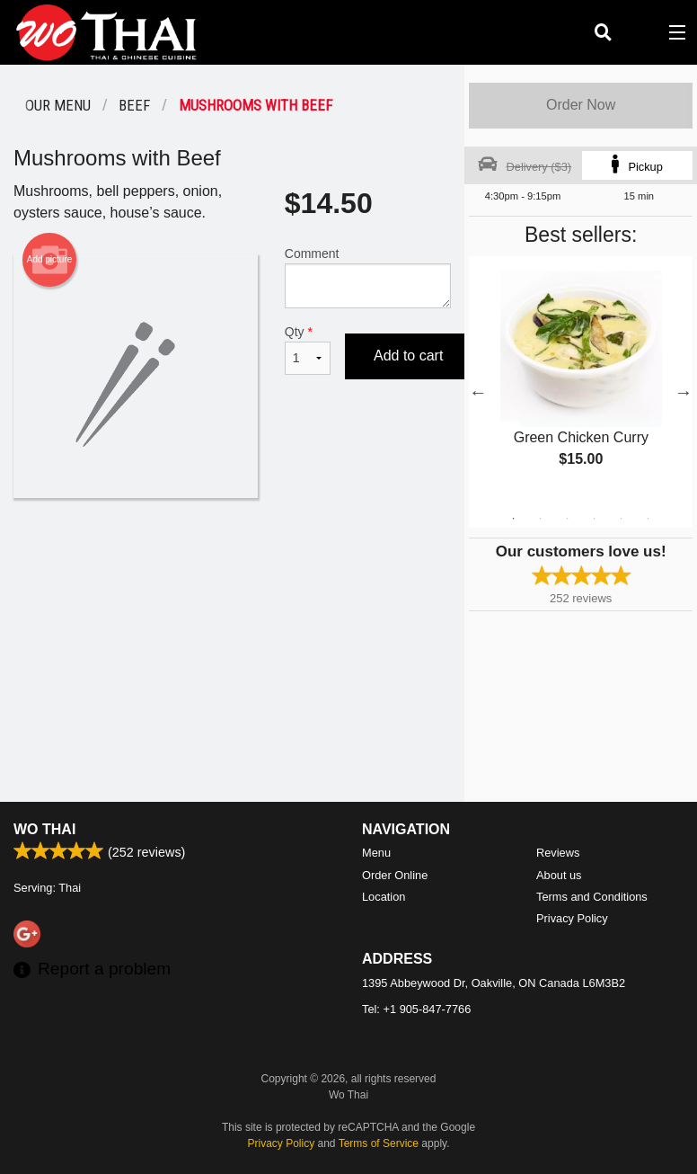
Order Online (395, 875)
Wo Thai (44, 829)
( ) (639, 32)
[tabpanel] (580, 381)
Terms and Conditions (592, 896)
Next (684, 392)
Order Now (580, 104)
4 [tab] (595, 519)
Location (383, 896)
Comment (368, 277)
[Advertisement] (232, 556)
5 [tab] (622, 519)
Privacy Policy (572, 918)
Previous (478, 392)
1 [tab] (514, 519)
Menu (376, 852)
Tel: (416, 1009)
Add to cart (408, 355)
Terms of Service (379, 1143)
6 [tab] (648, 519)
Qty (308, 350)
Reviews (557, 852)
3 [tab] (568, 519)
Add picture (50, 260)
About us (559, 875)
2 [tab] (541, 519)
